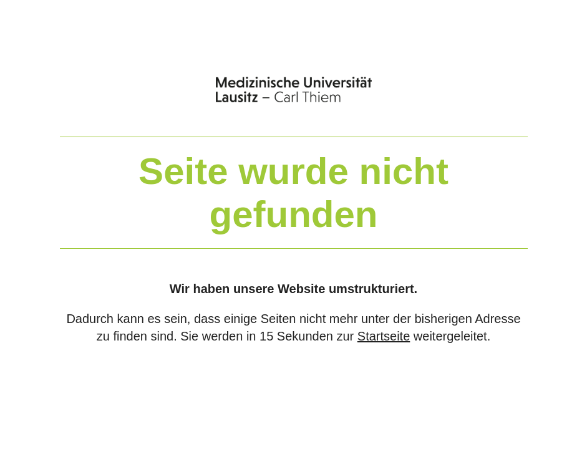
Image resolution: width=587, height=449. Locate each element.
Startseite (383, 336)
